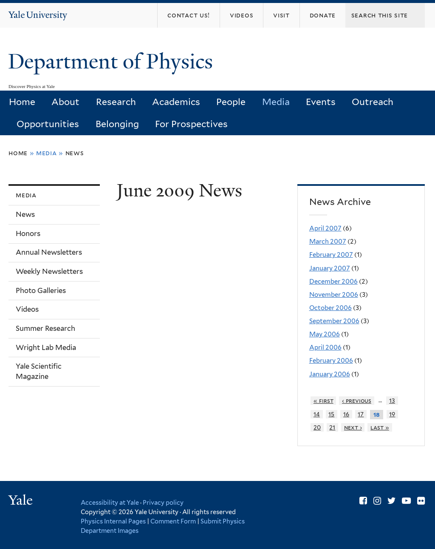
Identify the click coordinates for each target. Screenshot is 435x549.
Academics (176, 102)
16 (346, 414)
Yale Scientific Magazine (39, 371)
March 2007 (327, 241)
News (74, 153)
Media (276, 102)
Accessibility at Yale (110, 502)
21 (332, 427)
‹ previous (356, 400)
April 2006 (325, 347)
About (65, 102)
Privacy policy (163, 502)
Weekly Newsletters (49, 271)
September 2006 (334, 321)
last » (379, 427)
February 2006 (331, 360)
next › (353, 427)
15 (331, 414)
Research (116, 102)
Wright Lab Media (46, 347)
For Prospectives (191, 124)
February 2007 (331, 255)
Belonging (117, 124)
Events (321, 102)
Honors (28, 233)
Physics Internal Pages (113, 521)
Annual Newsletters (49, 252)
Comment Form (173, 521)
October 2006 (330, 308)
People (231, 102)
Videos (27, 309)
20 (317, 427)
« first (323, 400)
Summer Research (45, 328)
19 (392, 414)
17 (361, 414)
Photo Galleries (41, 290)
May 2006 (324, 334)
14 (317, 414)
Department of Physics (113, 61)
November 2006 (333, 295)
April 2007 (325, 228)
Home (22, 102)
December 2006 (333, 281)
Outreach (372, 102)
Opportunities (48, 124)
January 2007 (329, 268)
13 (392, 400)
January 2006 (329, 374)
